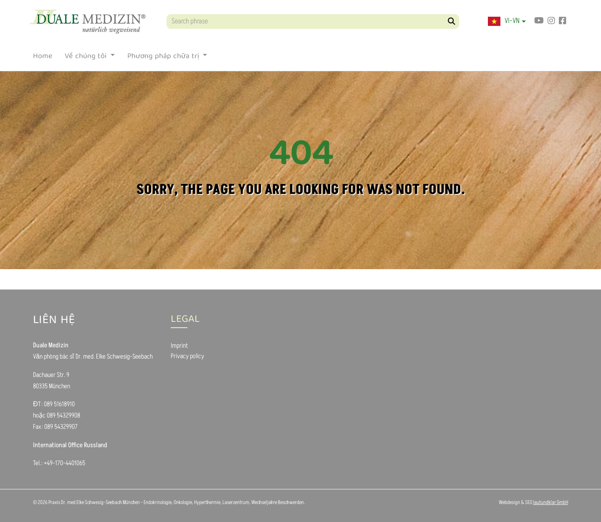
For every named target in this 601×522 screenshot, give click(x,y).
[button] (507, 21)
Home (42, 58)
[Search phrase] (313, 21)
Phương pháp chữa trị (164, 58)
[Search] (451, 21)
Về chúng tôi (87, 58)
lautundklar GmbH (550, 502)
